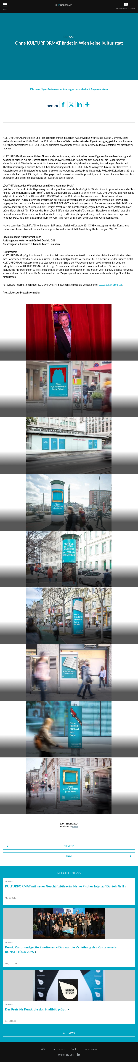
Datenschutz (58, 1049)
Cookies (75, 1049)
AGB (43, 1049)
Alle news (69, 1033)
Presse (75, 826)
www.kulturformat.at (110, 284)
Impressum (91, 1049)
